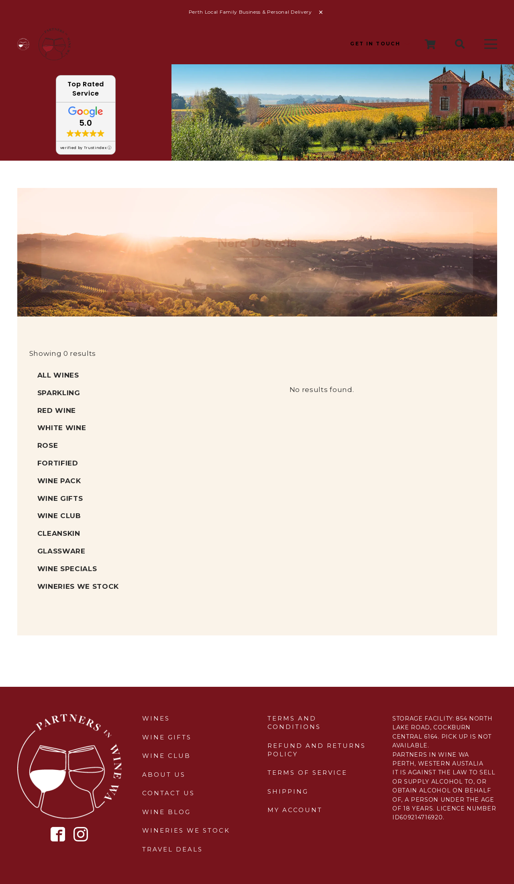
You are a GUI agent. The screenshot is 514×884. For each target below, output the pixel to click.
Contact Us (168, 793)
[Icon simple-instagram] (80, 834)
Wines (156, 718)
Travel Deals (172, 849)
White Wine (61, 428)
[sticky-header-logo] (55, 44)
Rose (47, 445)
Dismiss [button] (320, 12)
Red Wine (56, 410)
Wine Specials (67, 569)
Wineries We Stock (78, 586)
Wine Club (59, 516)
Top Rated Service (85, 89)
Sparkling (58, 393)
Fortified (57, 463)
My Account (294, 810)
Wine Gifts (60, 498)
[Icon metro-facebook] (58, 834)
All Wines (58, 375)
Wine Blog (166, 812)
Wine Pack (59, 481)
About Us (164, 774)
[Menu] (490, 44)
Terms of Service (307, 772)
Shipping (287, 791)
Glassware (61, 551)
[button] (460, 44)
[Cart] (430, 44)
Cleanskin (58, 533)
